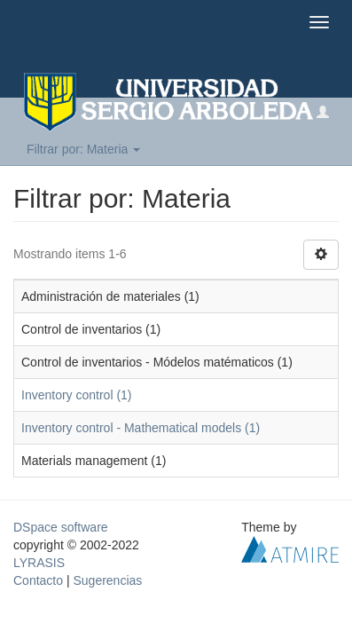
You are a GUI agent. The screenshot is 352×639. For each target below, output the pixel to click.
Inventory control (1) (76, 395)
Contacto (38, 580)
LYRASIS (39, 563)
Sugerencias (107, 580)
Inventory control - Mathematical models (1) (140, 428)
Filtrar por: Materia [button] (83, 149)
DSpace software (60, 527)
